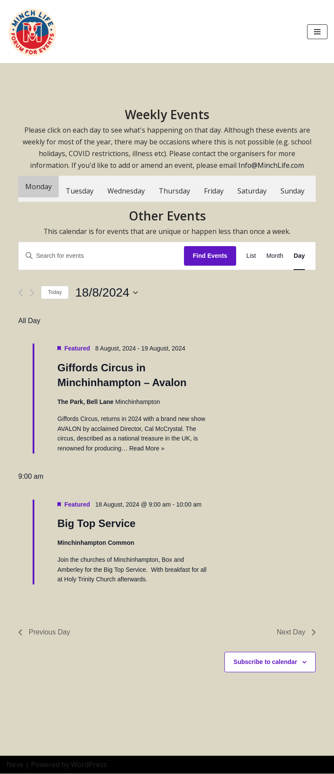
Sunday (292, 191)
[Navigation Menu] (317, 31)
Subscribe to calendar (265, 661)
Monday (38, 187)
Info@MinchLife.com (272, 165)
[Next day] (32, 293)
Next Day (296, 632)
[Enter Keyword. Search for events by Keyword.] (101, 256)
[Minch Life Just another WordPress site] (33, 31)
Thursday (174, 191)
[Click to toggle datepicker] (106, 292)
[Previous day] (20, 293)
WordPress (89, 764)
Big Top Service (96, 524)
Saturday (252, 191)
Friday (214, 191)
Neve (15, 764)
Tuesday (80, 191)
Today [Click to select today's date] (55, 293)
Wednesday (126, 191)
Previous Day (44, 632)
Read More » (146, 448)
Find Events (210, 256)
